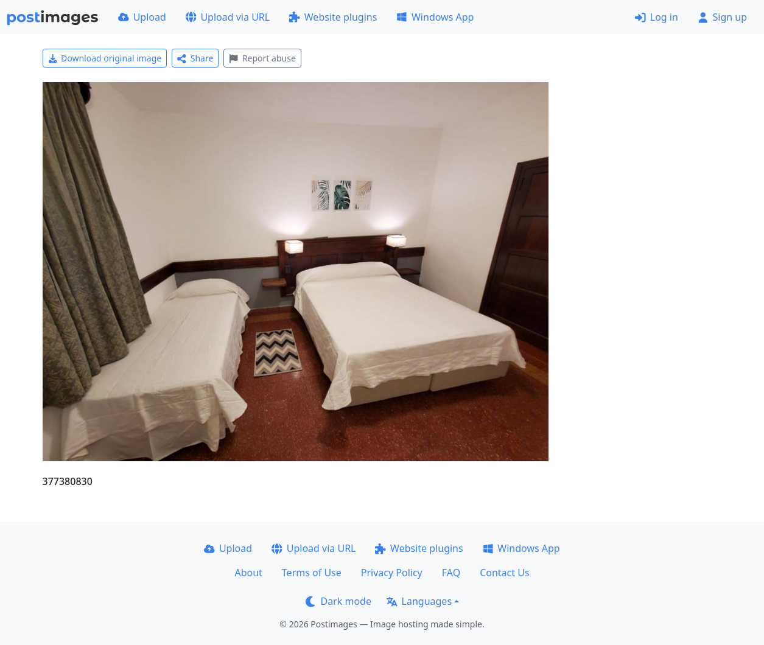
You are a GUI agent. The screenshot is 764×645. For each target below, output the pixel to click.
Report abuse (262, 58)
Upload (142, 17)
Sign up (722, 17)
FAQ (451, 572)
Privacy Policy (391, 572)
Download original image (105, 58)
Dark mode (338, 601)
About (248, 572)
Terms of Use (312, 572)
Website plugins (333, 17)
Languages (419, 601)
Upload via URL (228, 17)
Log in (656, 17)
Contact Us (504, 572)
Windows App (435, 17)
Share (195, 58)
